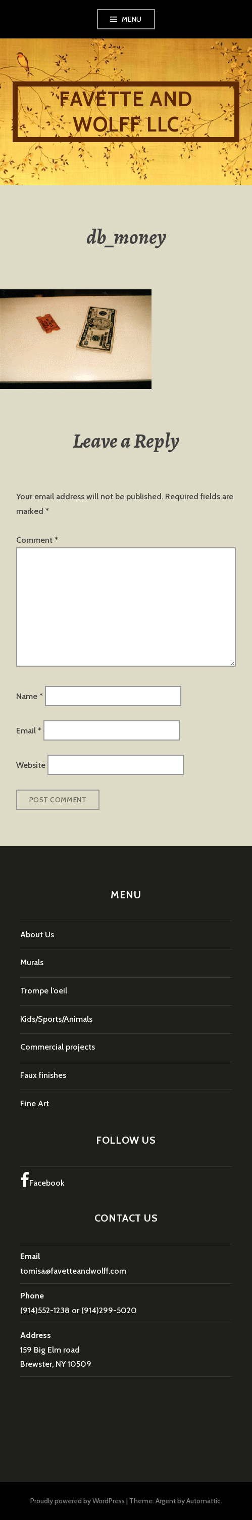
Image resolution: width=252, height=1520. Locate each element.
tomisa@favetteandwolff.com (73, 1271)
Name (29, 696)
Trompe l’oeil (43, 990)
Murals (31, 962)
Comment (37, 540)
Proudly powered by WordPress (77, 1500)
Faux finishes (43, 1075)
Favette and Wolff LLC (125, 111)
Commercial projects (57, 1047)
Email (28, 730)
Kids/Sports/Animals (56, 1019)
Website (30, 765)
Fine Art (34, 1103)
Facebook (42, 1180)
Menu (132, 19)
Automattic (203, 1500)
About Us (37, 934)
